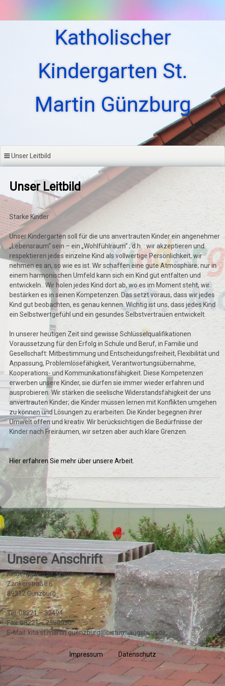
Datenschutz (137, 654)
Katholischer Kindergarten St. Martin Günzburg (112, 71)
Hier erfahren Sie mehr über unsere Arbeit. (71, 461)
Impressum (86, 654)
